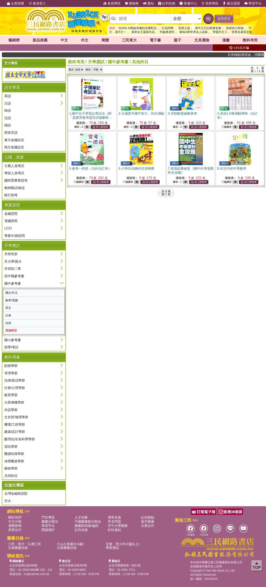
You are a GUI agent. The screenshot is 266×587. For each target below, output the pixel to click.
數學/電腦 (11, 300)
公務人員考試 (14, 166)
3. (182, 113)
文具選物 (201, 40)
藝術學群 (11, 468)
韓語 (7, 110)
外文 (84, 40)
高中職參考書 (14, 276)
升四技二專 (12, 268)
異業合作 (14, 530)
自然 (8, 323)
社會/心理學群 (14, 388)
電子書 (155, 40)
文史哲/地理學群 (16, 417)
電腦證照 (11, 221)
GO (208, 18)
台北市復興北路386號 (23, 565)
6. (136, 168)
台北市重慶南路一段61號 (125, 565)
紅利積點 (147, 517)
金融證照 (11, 213)
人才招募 (81, 517)
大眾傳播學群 (14, 402)
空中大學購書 (118, 525)
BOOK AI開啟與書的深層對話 (138, 28)
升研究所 (11, 254)
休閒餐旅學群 (14, 461)
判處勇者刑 (167, 32)
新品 (40, 40)
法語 (7, 118)
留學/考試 (11, 347)
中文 (64, 40)
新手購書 (147, 521)
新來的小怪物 (234, 28)
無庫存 (227, 127)
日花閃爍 (167, 28)
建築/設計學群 (14, 431)
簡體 (105, 40)
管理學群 (11, 373)
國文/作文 (11, 292)
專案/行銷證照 (14, 235)
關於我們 (14, 517)
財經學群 (11, 365)
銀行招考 (11, 195)
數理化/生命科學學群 (19, 439)
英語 (7, 96)
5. (90, 168)
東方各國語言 (14, 140)
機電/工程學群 (14, 424)
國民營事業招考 (15, 180)
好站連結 (114, 530)
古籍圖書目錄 (18, 547)
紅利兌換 (166, 3)
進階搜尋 (223, 18)
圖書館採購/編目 (87, 525)
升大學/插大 (13, 261)
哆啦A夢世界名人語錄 (193, 32)
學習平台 (253, 3)
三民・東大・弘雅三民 (24, 544)
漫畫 (226, 40)
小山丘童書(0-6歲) (70, 544)
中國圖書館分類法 (88, 521)
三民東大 (129, 40)
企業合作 (147, 525)
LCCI (8, 228)
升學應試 (96, 62)
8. (231, 168)
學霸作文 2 (220, 32)
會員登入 (37, 3)
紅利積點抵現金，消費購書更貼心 (249, 54)
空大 (7, 501)
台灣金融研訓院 (15, 493)
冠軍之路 (184, 28)
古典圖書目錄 (67, 547)
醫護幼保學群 (14, 454)
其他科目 (11, 330)
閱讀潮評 (48, 530)
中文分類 (14, 521)
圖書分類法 (50, 521)
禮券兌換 (114, 517)
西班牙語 (11, 132)
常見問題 (114, 521)
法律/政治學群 (14, 380)
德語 (7, 125)
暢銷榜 (14, 40)
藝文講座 (231, 3)
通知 (148, 3)
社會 (8, 315)
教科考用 (250, 40)
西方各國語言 (14, 147)
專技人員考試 (14, 173)
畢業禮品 (112, 547)
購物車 (132, 3)
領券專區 (209, 3)
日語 (7, 103)
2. (141, 113)
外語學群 (11, 410)
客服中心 (188, 3)
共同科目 (11, 476)
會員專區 (112, 3)
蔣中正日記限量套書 (208, 28)
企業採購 (15, 3)
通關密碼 (14, 525)
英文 (8, 307)
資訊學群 (11, 446)
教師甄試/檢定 (14, 188)
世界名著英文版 (242, 32)
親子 (177, 40)
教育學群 (11, 395)
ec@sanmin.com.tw (36, 574)
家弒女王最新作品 (143, 32)
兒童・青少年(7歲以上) (123, 544)
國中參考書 (12, 283)
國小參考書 (12, 340)
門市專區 (48, 517)
